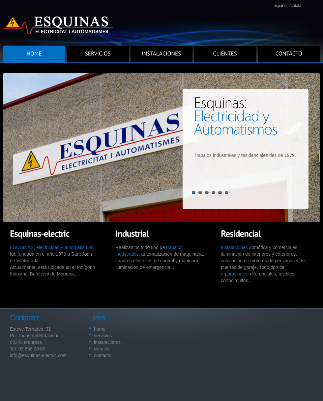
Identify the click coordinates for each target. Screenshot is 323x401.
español (280, 5)
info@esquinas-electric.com (38, 355)
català (296, 5)
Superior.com (161, 23)
